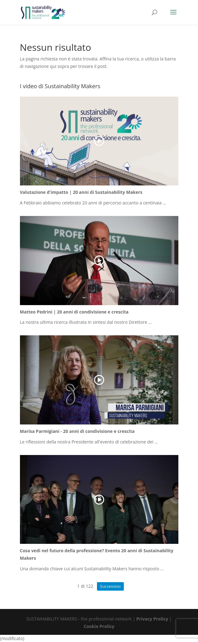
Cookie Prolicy (99, 626)
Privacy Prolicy (152, 619)
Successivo (110, 586)
